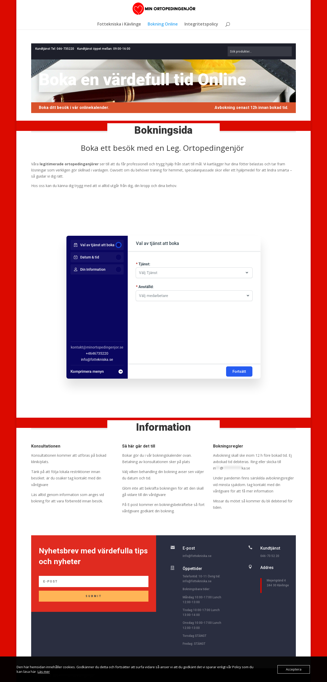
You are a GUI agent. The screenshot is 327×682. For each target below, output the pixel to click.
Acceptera (293, 669)
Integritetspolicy (201, 24)
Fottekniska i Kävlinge (119, 24)
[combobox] (191, 294)
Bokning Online (163, 24)
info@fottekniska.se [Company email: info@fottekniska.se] (97, 359)
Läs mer (44, 671)
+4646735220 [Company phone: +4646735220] (97, 353)
